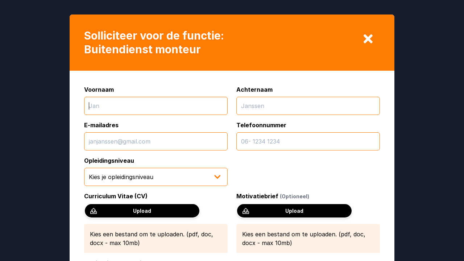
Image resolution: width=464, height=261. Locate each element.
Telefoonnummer (261, 125)
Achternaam (254, 89)
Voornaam (99, 89)
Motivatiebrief (272, 196)
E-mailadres (101, 125)
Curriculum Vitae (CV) (116, 196)
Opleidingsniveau (109, 160)
